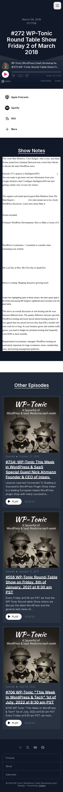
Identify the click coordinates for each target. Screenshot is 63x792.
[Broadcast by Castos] (5, 81)
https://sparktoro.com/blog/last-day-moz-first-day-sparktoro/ (29, 271)
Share (58, 81)
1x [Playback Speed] (20, 76)
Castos (42, 785)
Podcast (10, 758)
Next (54, 366)
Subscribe (46, 81)
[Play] (5, 74)
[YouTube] (35, 747)
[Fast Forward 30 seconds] (27, 75)
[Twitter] (28, 747)
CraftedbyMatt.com (11, 207)
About (9, 766)
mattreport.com (21, 200)
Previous (11, 366)
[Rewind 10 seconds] (13, 75)
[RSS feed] (20, 747)
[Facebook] (43, 747)
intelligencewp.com (48, 174)
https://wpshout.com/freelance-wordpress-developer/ (26, 230)
